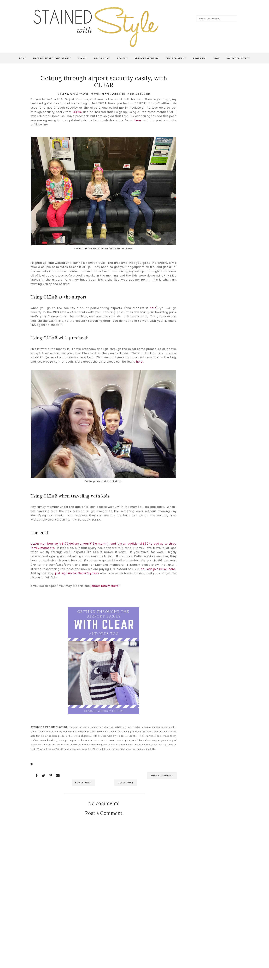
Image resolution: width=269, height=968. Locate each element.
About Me (199, 58)
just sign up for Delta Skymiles (77, 573)
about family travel (105, 586)
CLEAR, (77, 112)
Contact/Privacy (238, 58)
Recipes (122, 58)
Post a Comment (139, 94)
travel (95, 94)
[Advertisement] (104, 919)
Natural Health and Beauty (52, 58)
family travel (79, 94)
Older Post (125, 783)
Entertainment (176, 58)
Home (22, 58)
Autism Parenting (146, 58)
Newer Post (83, 783)
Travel (82, 58)
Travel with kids (113, 94)
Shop (216, 58)
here (137, 120)
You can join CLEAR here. (158, 569)
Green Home (102, 58)
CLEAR (64, 94)
